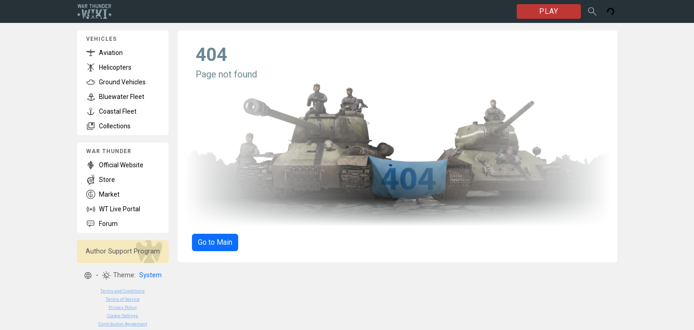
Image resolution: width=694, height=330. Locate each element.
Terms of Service (123, 299)
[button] (88, 275)
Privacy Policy (123, 307)
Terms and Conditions (122, 290)
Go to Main (215, 242)
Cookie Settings (122, 315)
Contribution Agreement (122, 323)
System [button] (150, 275)
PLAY (548, 11)
